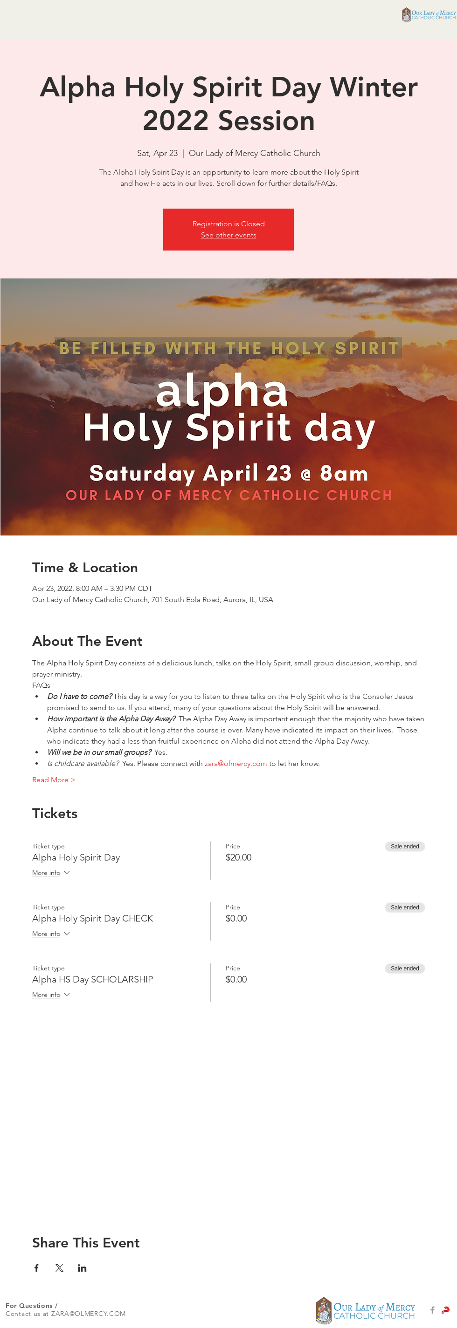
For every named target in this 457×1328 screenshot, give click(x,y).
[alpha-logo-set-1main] (445, 1310)
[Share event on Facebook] (36, 1268)
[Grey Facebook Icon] (432, 1310)
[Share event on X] (59, 1268)
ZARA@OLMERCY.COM (88, 1313)
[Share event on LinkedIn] (82, 1268)
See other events (228, 234)
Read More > (54, 779)
